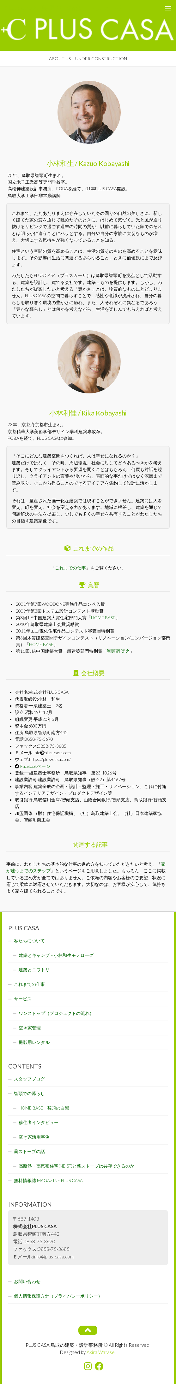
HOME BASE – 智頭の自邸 (44, 1107)
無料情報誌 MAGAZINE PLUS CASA (48, 1180)
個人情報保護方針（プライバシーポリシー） (58, 1296)
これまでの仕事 (70, 567)
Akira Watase (101, 1352)
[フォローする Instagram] (87, 1366)
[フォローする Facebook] (99, 1366)
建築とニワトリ (34, 969)
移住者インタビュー (38, 1122)
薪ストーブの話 (29, 1151)
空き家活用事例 (34, 1137)
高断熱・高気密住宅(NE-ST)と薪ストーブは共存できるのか (76, 1166)
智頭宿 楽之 (118, 651)
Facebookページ (35, 766)
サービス (23, 998)
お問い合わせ (27, 1281)
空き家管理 (30, 1027)
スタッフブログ (29, 1078)
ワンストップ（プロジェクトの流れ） (56, 1013)
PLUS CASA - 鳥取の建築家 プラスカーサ (63, 8)
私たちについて (29, 940)
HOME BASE (103, 617)
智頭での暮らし (29, 1093)
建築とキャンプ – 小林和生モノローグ (56, 955)
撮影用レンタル (34, 1042)
